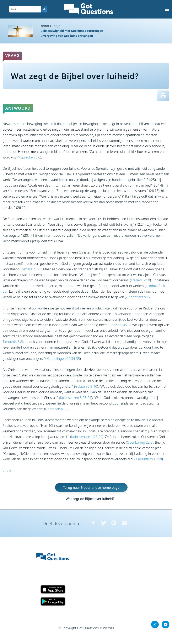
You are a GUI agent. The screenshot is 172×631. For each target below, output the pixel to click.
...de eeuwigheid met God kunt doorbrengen (72, 31)
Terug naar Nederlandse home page (91, 487)
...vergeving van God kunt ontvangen (67, 36)
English (8, 470)
